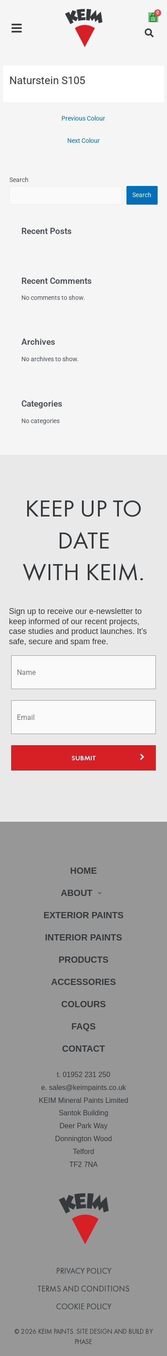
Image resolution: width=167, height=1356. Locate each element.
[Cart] (153, 17)
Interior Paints (83, 937)
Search (19, 179)
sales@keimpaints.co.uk (87, 1087)
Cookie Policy (83, 1306)
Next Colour (83, 140)
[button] (16, 28)
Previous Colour (83, 118)
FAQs (83, 1026)
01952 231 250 (86, 1074)
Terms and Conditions (83, 1288)
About (83, 893)
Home (83, 871)
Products (83, 960)
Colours (83, 1004)
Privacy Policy (83, 1271)
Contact (83, 1048)
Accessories (83, 982)
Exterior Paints (84, 915)
